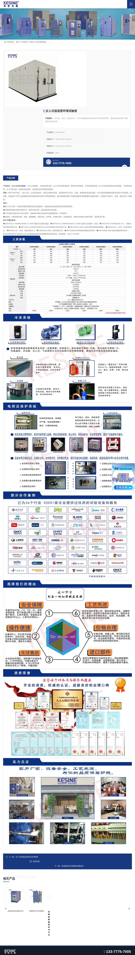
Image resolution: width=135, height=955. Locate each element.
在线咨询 (117, 110)
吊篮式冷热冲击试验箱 (84, 851)
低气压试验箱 (43, 942)
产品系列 (24, 50)
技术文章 (91, 888)
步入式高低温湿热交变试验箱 (28, 803)
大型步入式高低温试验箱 (116, 851)
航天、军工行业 (66, 884)
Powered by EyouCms (74, 950)
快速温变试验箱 (34, 896)
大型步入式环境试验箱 (37, 50)
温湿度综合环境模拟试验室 (115, 803)
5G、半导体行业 (66, 888)
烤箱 (22, 942)
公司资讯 (91, 884)
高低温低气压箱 (34, 892)
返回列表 (67, 803)
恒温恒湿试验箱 (34, 888)
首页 (17, 50)
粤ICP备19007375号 (98, 950)
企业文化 (7, 888)
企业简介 (7, 884)
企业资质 (7, 892)
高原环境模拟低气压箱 (19, 851)
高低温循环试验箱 (51, 851)
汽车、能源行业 (66, 892)
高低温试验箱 (33, 884)
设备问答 (91, 892)
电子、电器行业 (66, 896)
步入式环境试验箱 (20, 137)
